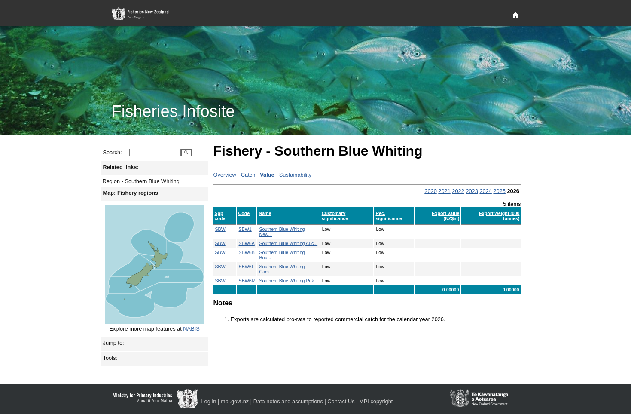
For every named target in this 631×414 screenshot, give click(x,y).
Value (267, 175)
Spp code (220, 216)
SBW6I (246, 266)
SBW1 (245, 229)
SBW (220, 229)
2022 (458, 191)
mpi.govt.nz (235, 401)
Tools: (110, 358)
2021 (444, 191)
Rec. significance (388, 216)
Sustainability (295, 175)
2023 (472, 191)
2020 (430, 191)
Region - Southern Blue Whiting (141, 181)
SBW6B (247, 252)
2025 (499, 191)
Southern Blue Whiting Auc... (288, 243)
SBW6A (247, 243)
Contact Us (340, 401)
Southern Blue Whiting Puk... (288, 280)
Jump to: (113, 343)
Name (265, 213)
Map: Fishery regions (131, 193)
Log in (208, 401)
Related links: (121, 167)
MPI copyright (376, 401)
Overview (224, 175)
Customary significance (335, 216)
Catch (248, 175)
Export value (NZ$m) (445, 216)
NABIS (191, 328)
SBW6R (247, 280)
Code (244, 213)
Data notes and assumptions (288, 401)
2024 (485, 191)
